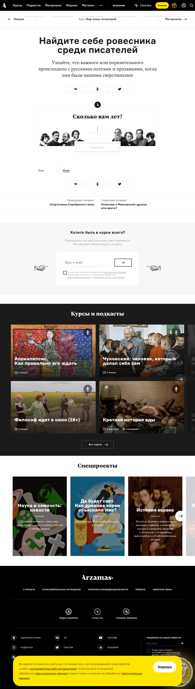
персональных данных (51, 673)
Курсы (17, 5)
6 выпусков (112, 429)
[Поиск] (191, 5)
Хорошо (165, 667)
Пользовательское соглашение (61, 589)
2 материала (132, 429)
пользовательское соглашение (109, 277)
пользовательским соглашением (53, 668)
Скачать (162, 5)
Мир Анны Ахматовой (97, 19)
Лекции (19, 19)
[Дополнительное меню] (101, 5)
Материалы (173, 19)
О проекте (29, 589)
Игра (66, 170)
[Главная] (97, 577)
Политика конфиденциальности (108, 589)
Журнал (71, 5)
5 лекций (22, 372)
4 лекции (111, 372)
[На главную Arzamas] (4, 5)
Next (180, 379)
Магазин (88, 5)
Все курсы (95, 444)
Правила (140, 589)
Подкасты (34, 5)
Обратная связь (162, 589)
